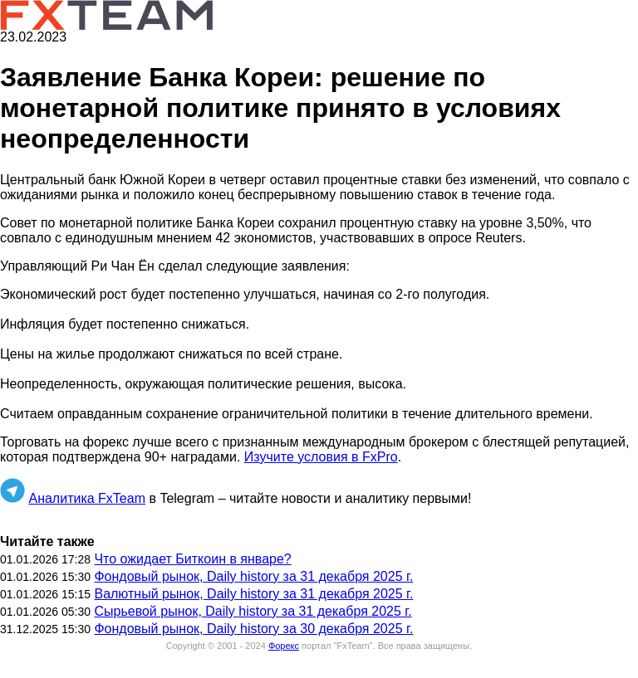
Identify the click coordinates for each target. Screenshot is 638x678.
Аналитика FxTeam (86, 498)
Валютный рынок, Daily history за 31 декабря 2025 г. (253, 594)
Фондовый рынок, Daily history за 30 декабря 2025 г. (253, 629)
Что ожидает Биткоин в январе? (192, 559)
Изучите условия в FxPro (321, 457)
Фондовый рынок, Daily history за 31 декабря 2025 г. (253, 576)
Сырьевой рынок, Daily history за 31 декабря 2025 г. (252, 611)
